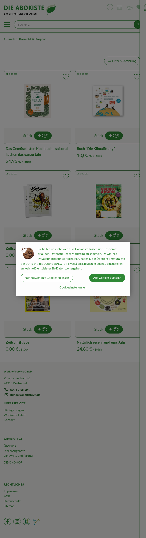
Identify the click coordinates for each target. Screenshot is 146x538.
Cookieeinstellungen (73, 287)
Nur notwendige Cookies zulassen (47, 277)
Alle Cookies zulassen (107, 277)
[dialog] (73, 269)
